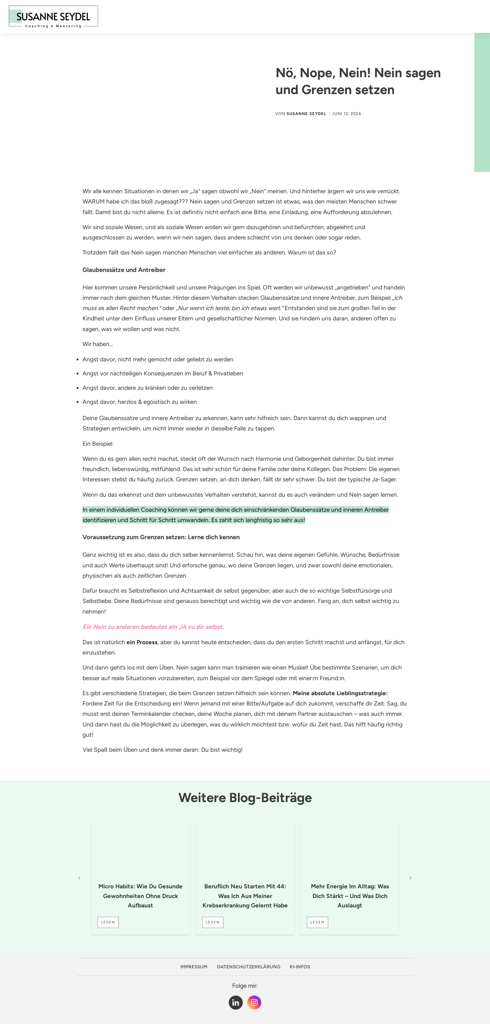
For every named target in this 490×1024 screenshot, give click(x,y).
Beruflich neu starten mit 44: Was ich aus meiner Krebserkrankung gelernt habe (245, 896)
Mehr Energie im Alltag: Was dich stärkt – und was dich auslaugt (350, 896)
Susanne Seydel (306, 113)
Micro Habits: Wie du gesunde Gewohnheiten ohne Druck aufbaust (140, 896)
